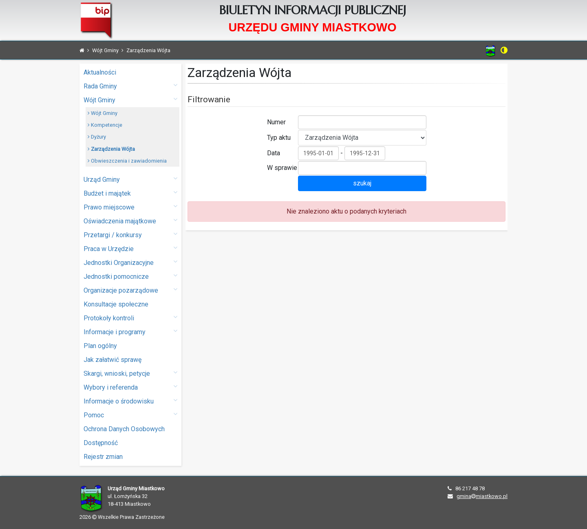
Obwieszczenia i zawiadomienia (127, 161)
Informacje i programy (130, 331)
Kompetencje (105, 125)
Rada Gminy (130, 86)
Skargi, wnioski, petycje (130, 373)
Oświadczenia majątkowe (130, 220)
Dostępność (101, 443)
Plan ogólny (100, 346)
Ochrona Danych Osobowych (124, 429)
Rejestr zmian (103, 457)
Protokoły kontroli (130, 317)
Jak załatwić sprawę (112, 360)
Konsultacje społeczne (116, 304)
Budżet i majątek (130, 193)
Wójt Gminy (130, 99)
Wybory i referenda (130, 387)
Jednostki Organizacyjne (130, 262)
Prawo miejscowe (130, 207)
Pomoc (130, 414)
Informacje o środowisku (130, 401)
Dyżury (97, 137)
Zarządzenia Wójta (111, 149)
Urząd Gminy (130, 179)
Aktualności (100, 72)
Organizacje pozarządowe (130, 290)
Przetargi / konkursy (130, 234)
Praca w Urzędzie (130, 248)
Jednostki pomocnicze (130, 276)
